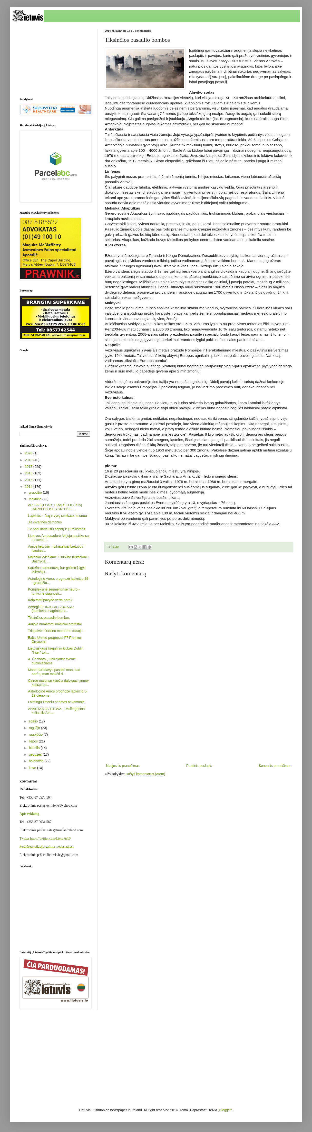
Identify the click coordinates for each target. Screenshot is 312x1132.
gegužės (36, 754)
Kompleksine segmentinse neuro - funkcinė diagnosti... (54, 591)
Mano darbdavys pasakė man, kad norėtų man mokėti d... (54, 672)
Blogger (225, 1110)
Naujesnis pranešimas (123, 766)
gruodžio (36, 492)
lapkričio (35, 499)
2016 (29, 473)
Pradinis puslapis (199, 766)
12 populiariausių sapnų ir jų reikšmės (56, 529)
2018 (29, 460)
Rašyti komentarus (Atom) (145, 774)
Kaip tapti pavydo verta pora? (50, 600)
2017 (29, 467)
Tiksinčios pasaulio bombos (49, 618)
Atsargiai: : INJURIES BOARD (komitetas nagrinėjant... (51, 609)
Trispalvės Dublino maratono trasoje (55, 631)
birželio (34, 748)
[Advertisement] (198, 722)
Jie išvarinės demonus (45, 522)
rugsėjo (35, 728)
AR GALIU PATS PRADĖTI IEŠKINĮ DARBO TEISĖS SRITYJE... (55, 507)
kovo (33, 768)
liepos (34, 741)
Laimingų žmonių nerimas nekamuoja (56, 702)
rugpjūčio (36, 734)
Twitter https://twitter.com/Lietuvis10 (45, 838)
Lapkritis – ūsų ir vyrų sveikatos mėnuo (57, 516)
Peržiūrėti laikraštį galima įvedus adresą (47, 846)
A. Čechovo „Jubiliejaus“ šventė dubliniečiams (52, 661)
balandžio (36, 761)
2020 (29, 453)
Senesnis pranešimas (275, 766)
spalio (34, 721)
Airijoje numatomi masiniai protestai (55, 624)
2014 (29, 487)
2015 (29, 480)
